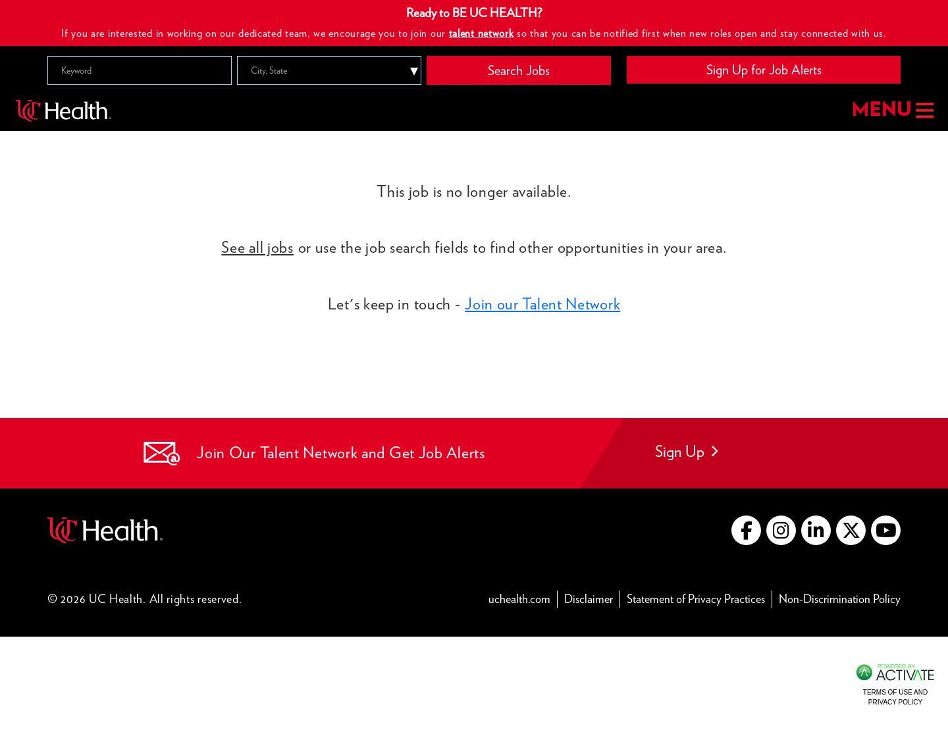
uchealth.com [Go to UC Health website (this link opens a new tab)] (519, 599)
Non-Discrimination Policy (840, 598)
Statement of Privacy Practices (699, 598)
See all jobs (257, 247)
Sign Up (686, 451)
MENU (891, 110)
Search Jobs (519, 70)
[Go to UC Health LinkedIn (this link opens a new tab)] (816, 530)
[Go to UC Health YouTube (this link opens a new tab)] (886, 530)
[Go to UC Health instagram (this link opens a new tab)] (781, 530)
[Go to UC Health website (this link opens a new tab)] (105, 528)
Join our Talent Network (542, 303)
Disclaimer (592, 598)
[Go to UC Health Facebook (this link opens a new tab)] (746, 530)
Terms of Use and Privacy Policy (895, 697)
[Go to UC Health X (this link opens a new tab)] (851, 530)
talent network (481, 33)
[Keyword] (139, 70)
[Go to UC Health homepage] (63, 110)
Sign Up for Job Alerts (764, 70)
